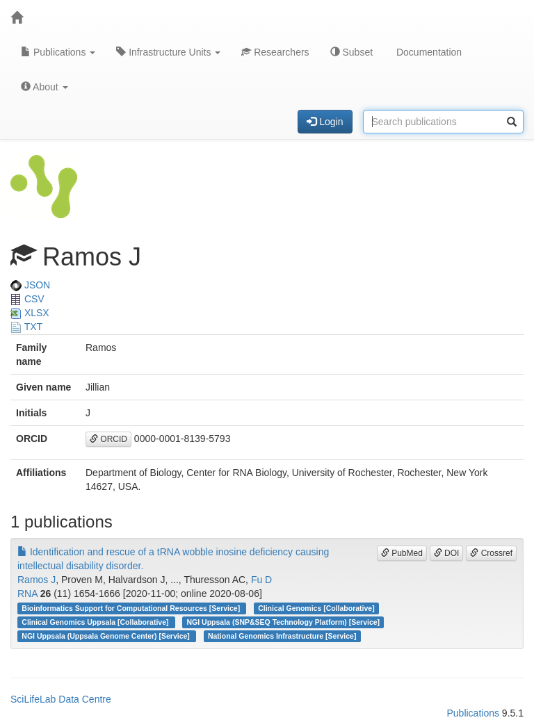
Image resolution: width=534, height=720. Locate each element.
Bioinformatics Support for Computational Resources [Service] (132, 608)
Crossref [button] (491, 553)
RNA (27, 593)
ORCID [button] (108, 439)
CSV (27, 298)
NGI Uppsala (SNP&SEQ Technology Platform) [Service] (283, 622)
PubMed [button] (402, 553)
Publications (58, 52)
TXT (26, 326)
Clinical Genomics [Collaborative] (316, 608)
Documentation (428, 52)
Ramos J (36, 579)
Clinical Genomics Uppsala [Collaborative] (96, 622)
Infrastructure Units (168, 52)
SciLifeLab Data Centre (60, 699)
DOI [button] (447, 553)
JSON (30, 285)
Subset (351, 52)
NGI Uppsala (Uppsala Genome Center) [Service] (106, 636)
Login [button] (325, 121)
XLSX (29, 312)
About (44, 86)
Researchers (275, 52)
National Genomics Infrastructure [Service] (282, 636)
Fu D (261, 579)
